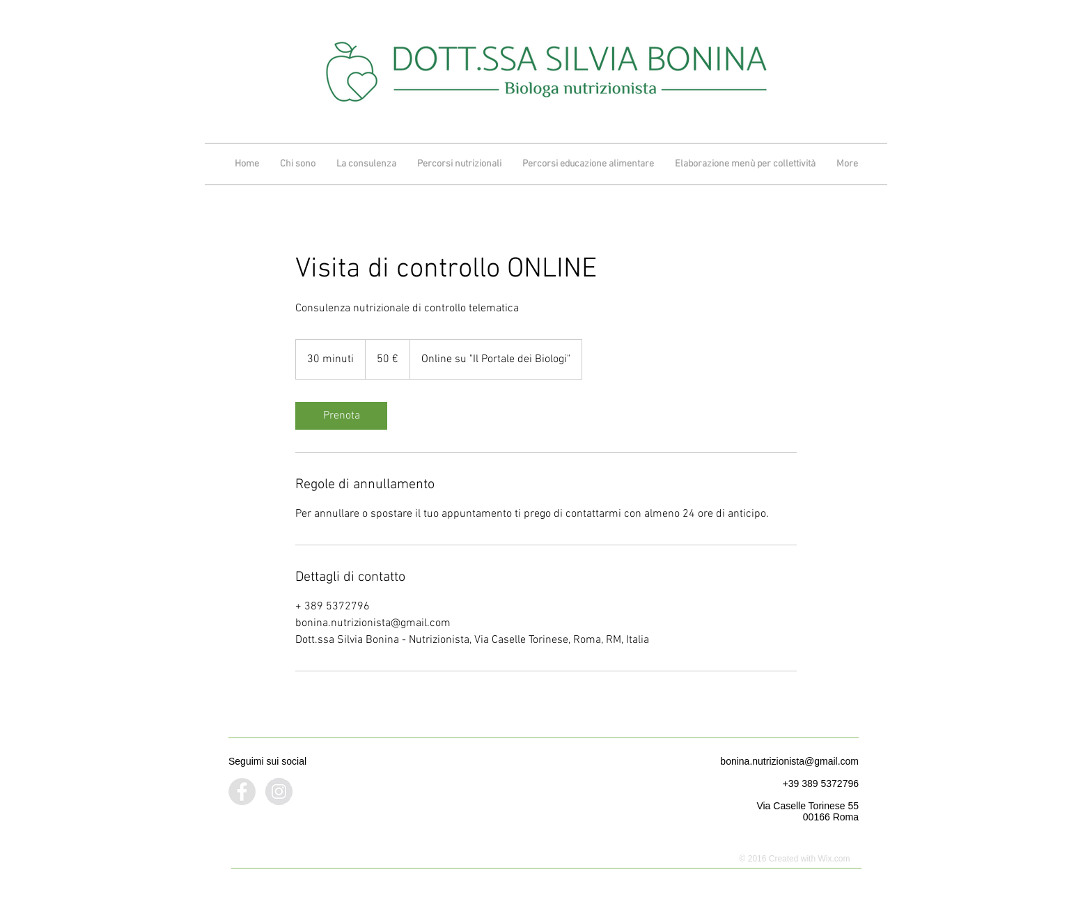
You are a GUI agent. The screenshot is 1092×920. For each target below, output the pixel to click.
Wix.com (834, 859)
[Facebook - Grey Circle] (242, 791)
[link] (341, 416)
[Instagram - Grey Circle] (278, 791)
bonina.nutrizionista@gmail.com (789, 761)
